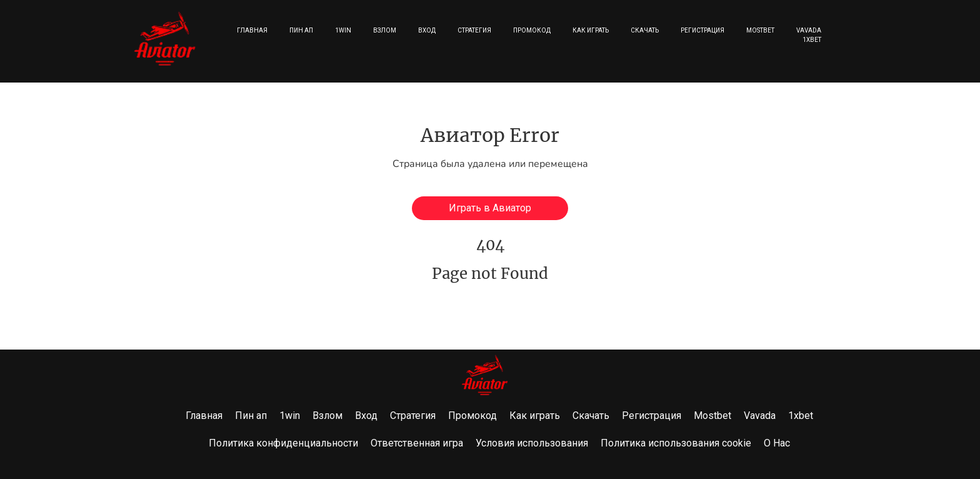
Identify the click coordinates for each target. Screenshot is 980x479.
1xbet (811, 39)
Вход (427, 30)
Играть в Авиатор (490, 208)
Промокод (532, 30)
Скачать (645, 30)
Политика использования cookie (676, 443)
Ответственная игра (417, 443)
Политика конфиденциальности (283, 443)
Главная (252, 30)
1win (343, 30)
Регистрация (702, 30)
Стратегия (474, 30)
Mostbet (760, 30)
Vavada (808, 30)
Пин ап (301, 30)
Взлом (384, 30)
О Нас (777, 443)
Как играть (590, 30)
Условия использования (532, 443)
